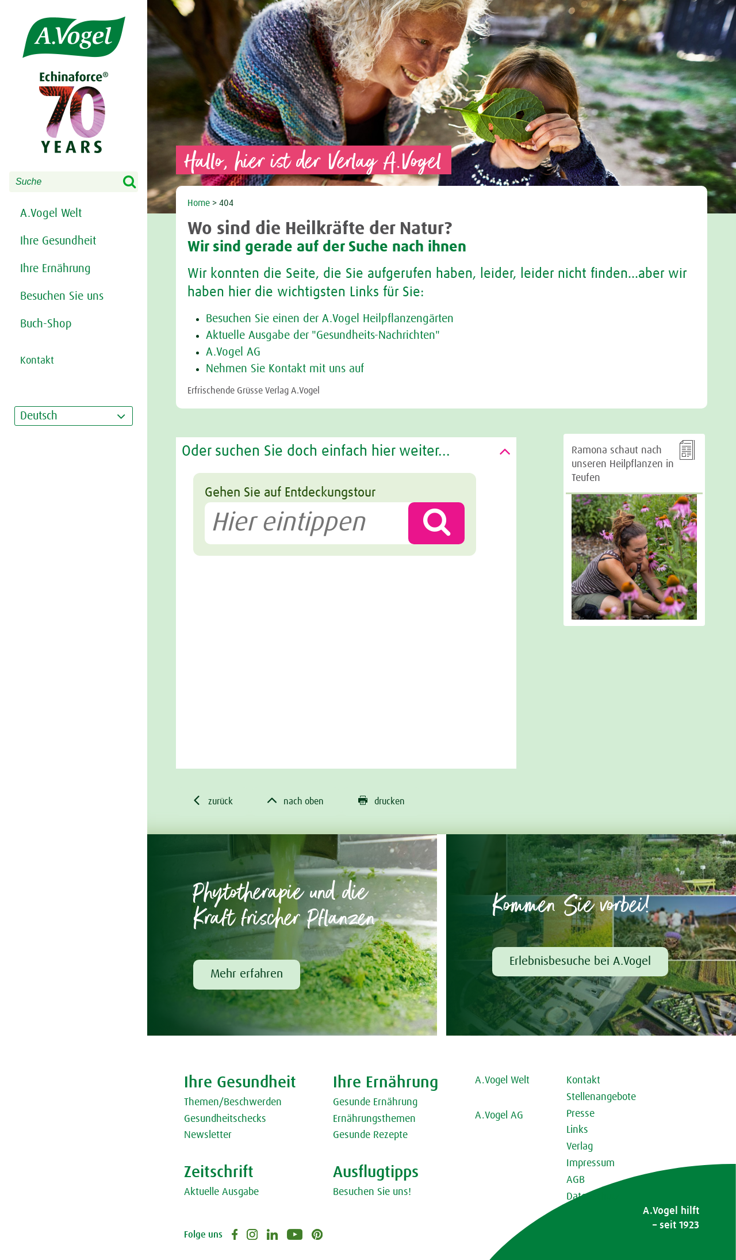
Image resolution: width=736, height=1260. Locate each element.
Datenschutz (593, 1197)
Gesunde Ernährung (375, 1102)
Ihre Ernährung (55, 268)
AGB (575, 1180)
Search (137, 182)
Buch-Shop (46, 324)
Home (198, 203)
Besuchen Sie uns (61, 296)
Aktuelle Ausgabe (221, 1192)
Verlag (579, 1146)
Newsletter (208, 1135)
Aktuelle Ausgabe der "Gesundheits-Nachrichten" (323, 335)
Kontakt (583, 1080)
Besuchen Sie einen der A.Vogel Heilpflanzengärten (330, 318)
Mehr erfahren (246, 974)
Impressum (590, 1163)
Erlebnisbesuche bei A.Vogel (580, 961)
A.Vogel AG (233, 352)
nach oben (295, 801)
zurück (212, 801)
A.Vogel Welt (51, 213)
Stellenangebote (601, 1097)
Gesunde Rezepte (370, 1135)
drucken (381, 801)
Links (577, 1130)
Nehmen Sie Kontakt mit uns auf (285, 369)
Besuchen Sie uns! (372, 1192)
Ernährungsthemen (374, 1119)
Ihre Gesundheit (58, 241)
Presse (580, 1114)
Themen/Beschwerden (233, 1102)
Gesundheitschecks (225, 1119)
